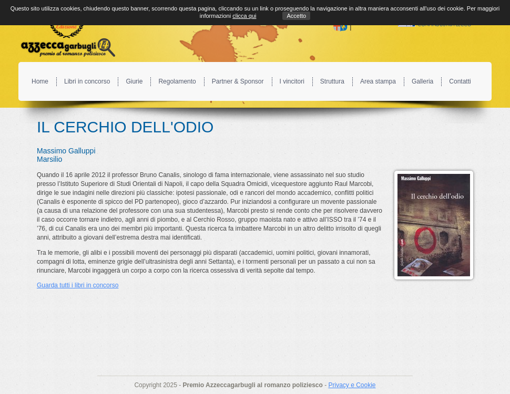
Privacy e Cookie (351, 385)
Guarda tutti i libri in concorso (77, 285)
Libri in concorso (87, 81)
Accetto (296, 16)
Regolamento (177, 81)
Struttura (332, 81)
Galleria (422, 81)
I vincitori (292, 81)
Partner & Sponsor (238, 81)
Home (40, 81)
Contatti (460, 81)
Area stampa (378, 81)
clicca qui (244, 16)
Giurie (134, 81)
